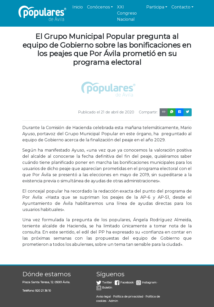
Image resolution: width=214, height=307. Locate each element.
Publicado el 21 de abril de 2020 (106, 112)
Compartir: (148, 112)
